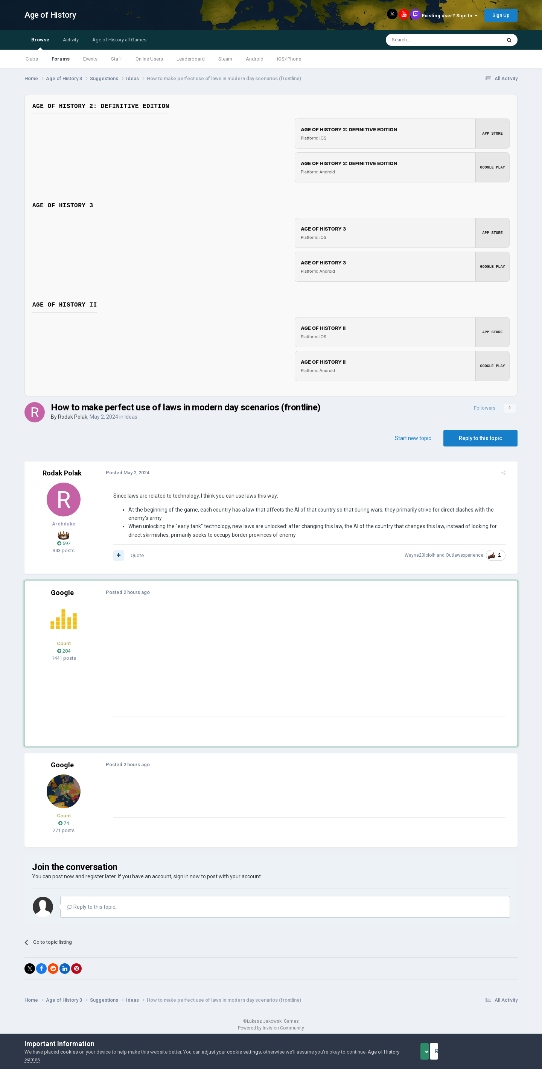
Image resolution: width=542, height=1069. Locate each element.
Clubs (32, 59)
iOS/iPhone (289, 59)
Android (254, 59)
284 (63, 651)
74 (63, 823)
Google (62, 593)
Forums (61, 59)
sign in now (187, 876)
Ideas (131, 417)
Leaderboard (191, 59)
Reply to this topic (480, 438)
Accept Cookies (435, 1051)
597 (63, 543)
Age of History (50, 15)
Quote (131, 555)
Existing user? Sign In (450, 15)
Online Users (149, 59)
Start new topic (413, 438)
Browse (40, 43)
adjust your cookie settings (231, 1052)
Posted (121, 472)
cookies (69, 1052)
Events (90, 59)
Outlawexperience (470, 555)
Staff (116, 59)
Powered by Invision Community (271, 1028)
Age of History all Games (119, 40)
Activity (71, 40)
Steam (225, 59)
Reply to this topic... (93, 907)
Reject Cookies (491, 1051)
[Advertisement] (244, 664)
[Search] (425, 40)
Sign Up (501, 15)
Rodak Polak (72, 417)
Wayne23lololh (426, 555)
